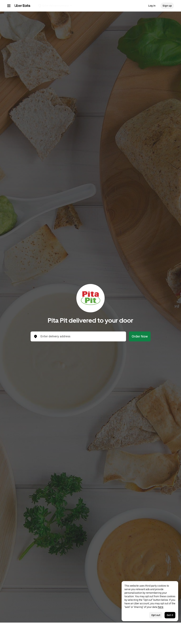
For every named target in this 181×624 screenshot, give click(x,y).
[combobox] (81, 336)
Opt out (155, 615)
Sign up (167, 5)
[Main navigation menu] (9, 5)
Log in (152, 5)
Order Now (140, 336)
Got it (170, 615)
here (160, 607)
